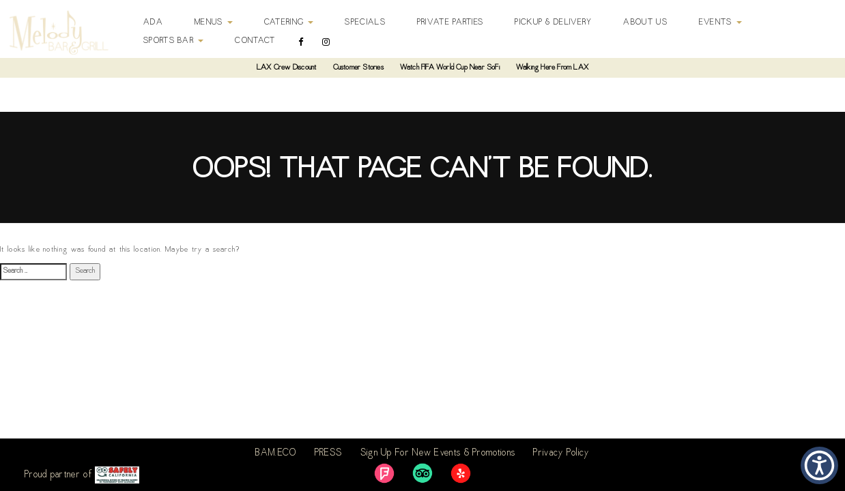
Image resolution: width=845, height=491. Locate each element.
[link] (384, 473)
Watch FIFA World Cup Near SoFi (450, 67)
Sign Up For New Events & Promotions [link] (438, 453)
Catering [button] (289, 22)
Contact (255, 41)
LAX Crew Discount (286, 67)
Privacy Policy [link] (561, 453)
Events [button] (720, 22)
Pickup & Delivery (553, 22)
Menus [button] (214, 22)
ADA (153, 22)
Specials (365, 22)
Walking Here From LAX (552, 67)
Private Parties (450, 22)
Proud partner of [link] (82, 474)
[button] (819, 465)
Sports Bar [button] (173, 41)
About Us (645, 22)
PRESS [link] (329, 453)
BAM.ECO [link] (275, 453)
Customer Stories (358, 67)
